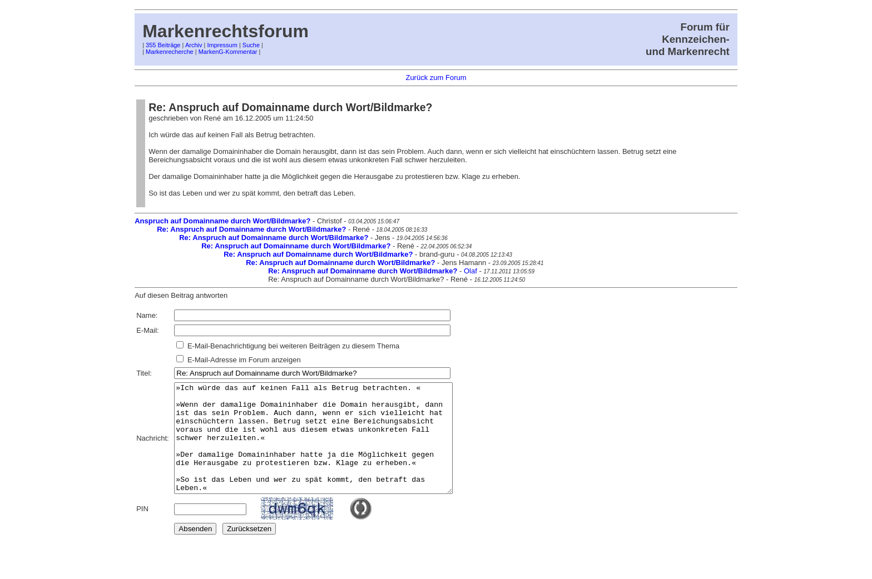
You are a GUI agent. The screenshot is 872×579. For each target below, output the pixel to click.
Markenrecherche (170, 51)
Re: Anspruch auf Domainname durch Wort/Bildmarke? (251, 229)
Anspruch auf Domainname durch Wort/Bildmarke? (222, 221)
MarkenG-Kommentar (228, 51)
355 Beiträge (163, 45)
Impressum (222, 45)
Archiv (193, 45)
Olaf (470, 271)
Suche (251, 45)
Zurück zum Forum (435, 77)
